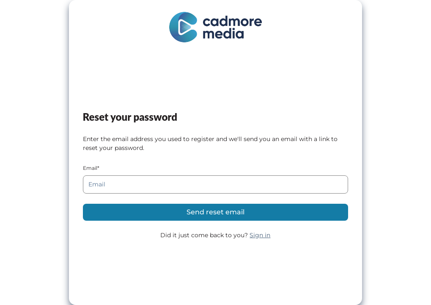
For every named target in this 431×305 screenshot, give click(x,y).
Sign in (260, 235)
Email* (91, 168)
